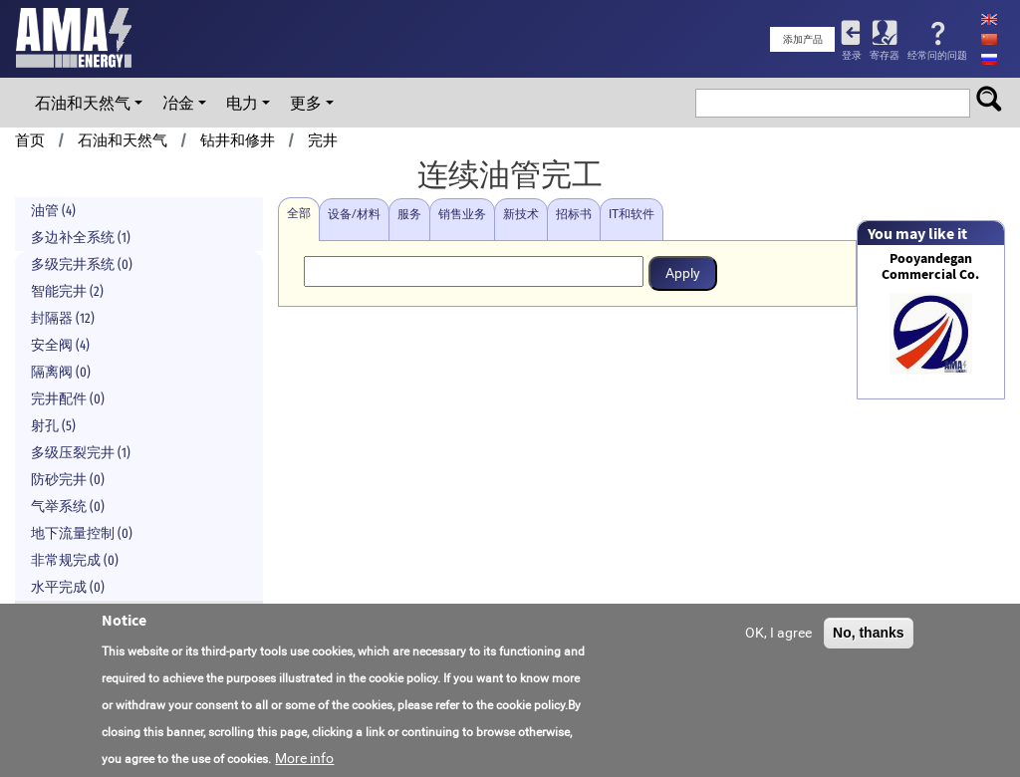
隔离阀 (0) (61, 372)
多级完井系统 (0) (81, 264)
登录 (852, 55)
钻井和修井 (237, 140)
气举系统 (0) (68, 506)
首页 (30, 140)
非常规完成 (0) (75, 560)
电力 (242, 103)
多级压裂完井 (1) (80, 452)
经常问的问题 (937, 55)
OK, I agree (778, 635)
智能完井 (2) (67, 291)
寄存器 (884, 55)
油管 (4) (53, 210)
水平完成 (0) (68, 587)
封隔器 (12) (63, 318)
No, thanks (868, 635)
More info (304, 761)
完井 (323, 140)
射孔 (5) (53, 425)
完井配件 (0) (68, 398)
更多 (306, 103)
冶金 (178, 103)
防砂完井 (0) (68, 479)
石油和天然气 (82, 103)
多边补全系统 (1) (80, 237)
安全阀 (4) (60, 345)
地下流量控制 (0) (81, 533)
